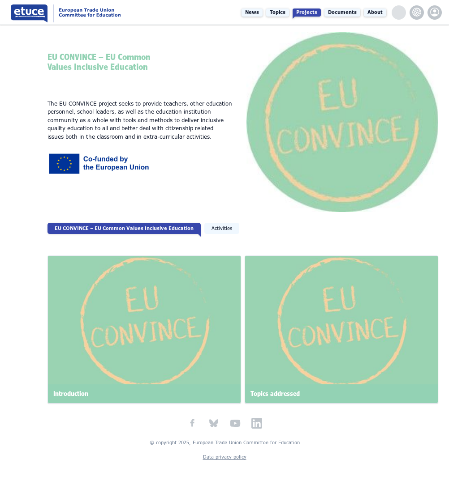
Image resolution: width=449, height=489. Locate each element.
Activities (222, 228)
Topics (277, 12)
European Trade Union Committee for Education (85, 12)
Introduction (70, 393)
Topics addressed (275, 393)
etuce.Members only (434, 12)
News (252, 12)
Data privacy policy (224, 457)
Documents (342, 12)
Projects (306, 12)
